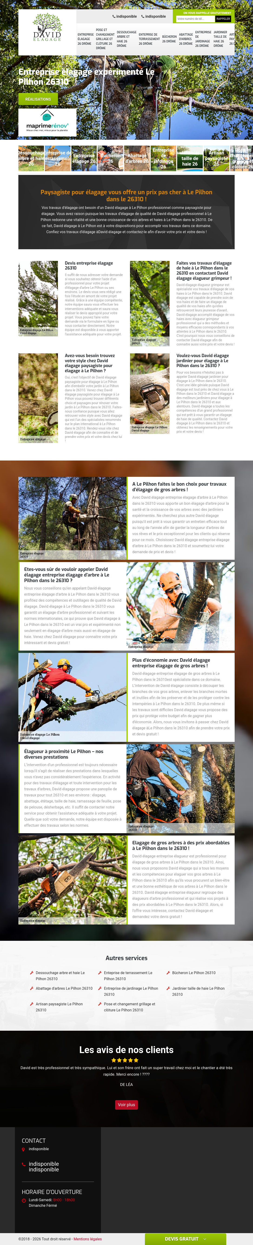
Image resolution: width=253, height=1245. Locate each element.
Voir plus (126, 1104)
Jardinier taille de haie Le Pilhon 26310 (198, 991)
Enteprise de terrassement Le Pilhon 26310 (128, 976)
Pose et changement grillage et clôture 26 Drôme (105, 39)
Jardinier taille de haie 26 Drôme (220, 39)
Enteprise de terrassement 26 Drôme (149, 39)
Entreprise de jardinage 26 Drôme (203, 39)
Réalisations (38, 99)
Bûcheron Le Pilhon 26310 (194, 973)
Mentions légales (88, 1239)
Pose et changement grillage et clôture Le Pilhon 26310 (129, 1007)
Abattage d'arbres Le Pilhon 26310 (64, 988)
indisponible (125, 16)
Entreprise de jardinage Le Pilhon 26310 (131, 991)
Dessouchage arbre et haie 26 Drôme (126, 39)
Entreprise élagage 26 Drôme (86, 39)
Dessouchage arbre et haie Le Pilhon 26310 (60, 976)
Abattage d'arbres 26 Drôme (186, 39)
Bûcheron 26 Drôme (169, 39)
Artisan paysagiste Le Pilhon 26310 (59, 1007)
